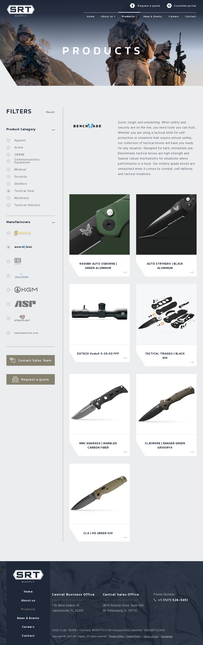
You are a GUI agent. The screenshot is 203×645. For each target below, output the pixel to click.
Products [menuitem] (128, 16)
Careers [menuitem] (174, 16)
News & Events (28, 617)
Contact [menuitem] (191, 16)
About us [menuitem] (107, 16)
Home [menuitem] (91, 16)
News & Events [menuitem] (153, 16)
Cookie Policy (133, 636)
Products (28, 608)
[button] (115, 16)
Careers (28, 626)
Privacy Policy (116, 636)
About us (28, 599)
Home (28, 591)
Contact (28, 635)
